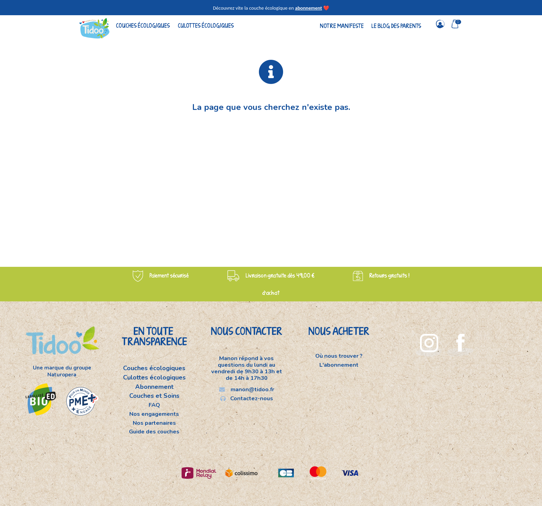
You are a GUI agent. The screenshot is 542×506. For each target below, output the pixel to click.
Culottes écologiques (206, 25)
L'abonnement (338, 364)
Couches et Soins (154, 396)
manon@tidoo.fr (246, 389)
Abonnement (154, 387)
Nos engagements (154, 414)
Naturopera (61, 374)
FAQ (154, 405)
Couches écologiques (143, 25)
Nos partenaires (154, 423)
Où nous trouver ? (339, 356)
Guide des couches (154, 431)
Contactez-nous (246, 398)
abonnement (308, 8)
